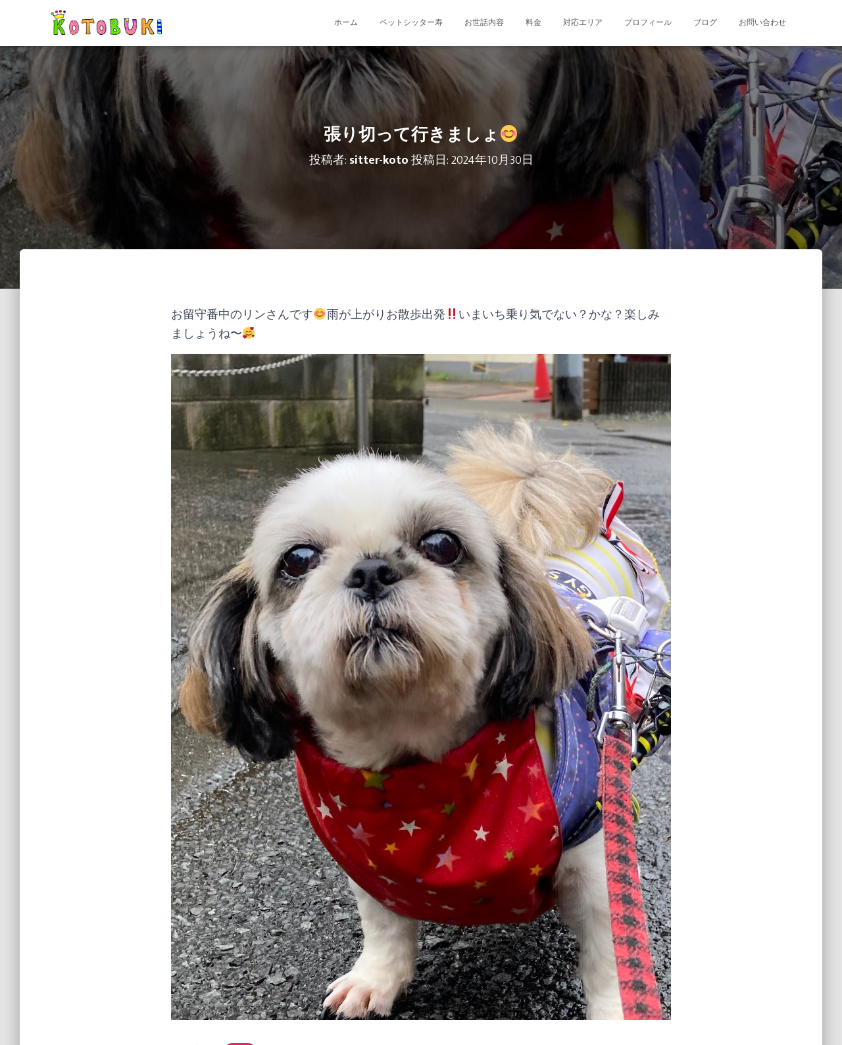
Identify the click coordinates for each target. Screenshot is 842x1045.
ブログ (705, 23)
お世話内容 (484, 23)
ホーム (346, 23)
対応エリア (583, 23)
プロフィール (648, 23)
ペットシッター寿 (411, 23)
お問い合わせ (762, 23)
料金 (533, 23)
